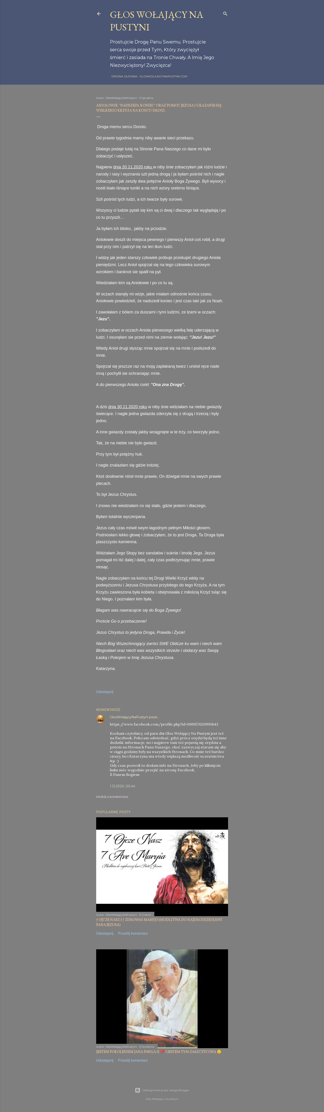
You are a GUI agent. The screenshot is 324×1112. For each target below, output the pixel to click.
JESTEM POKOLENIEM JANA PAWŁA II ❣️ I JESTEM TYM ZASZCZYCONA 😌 (158, 1052)
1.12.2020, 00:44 (122, 786)
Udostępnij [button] (105, 692)
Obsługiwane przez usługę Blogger (162, 1090)
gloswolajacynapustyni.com (162, 76)
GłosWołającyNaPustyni (129, 717)
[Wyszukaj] (225, 12)
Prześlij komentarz (112, 797)
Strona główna (123, 76)
